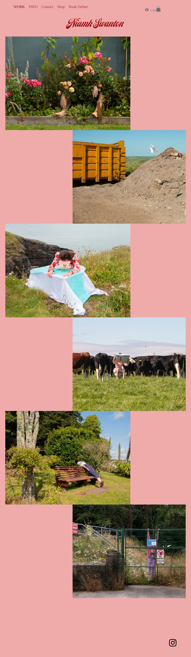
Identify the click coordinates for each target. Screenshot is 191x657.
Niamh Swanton (95, 24)
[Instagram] (173, 643)
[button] (158, 9)
